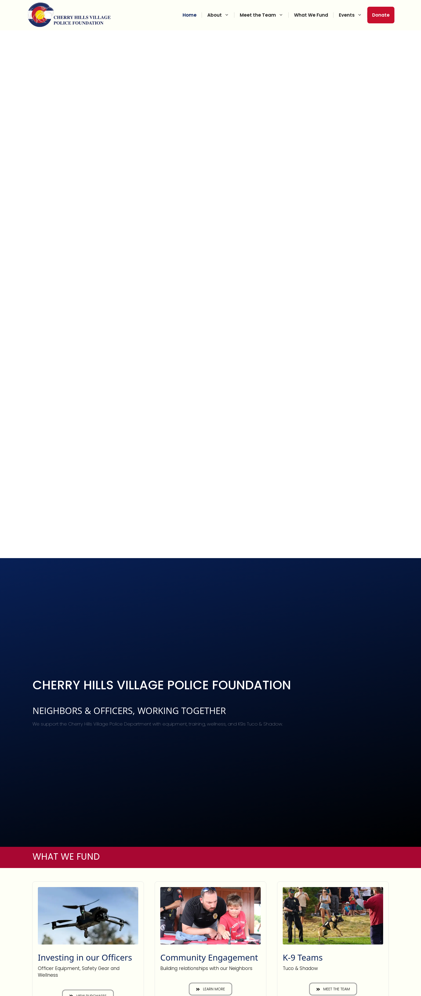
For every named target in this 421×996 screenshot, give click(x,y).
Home (190, 15)
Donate (381, 15)
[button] (210, 989)
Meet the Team (264, 15)
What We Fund (311, 15)
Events (353, 15)
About (220, 15)
